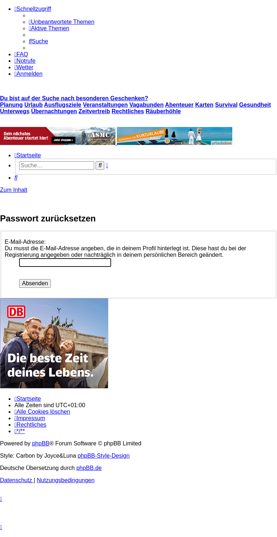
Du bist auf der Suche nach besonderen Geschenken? (74, 98)
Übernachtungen (54, 111)
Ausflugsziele (62, 105)
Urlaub (34, 105)
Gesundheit (255, 105)
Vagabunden (146, 105)
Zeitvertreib (94, 111)
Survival (226, 105)
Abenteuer (179, 105)
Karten (204, 105)
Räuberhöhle (163, 111)
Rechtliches (127, 111)
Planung (11, 105)
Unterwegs (15, 111)
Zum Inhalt (13, 190)
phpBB (40, 443)
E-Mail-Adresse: (25, 242)
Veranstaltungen (105, 105)
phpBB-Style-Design (103, 456)
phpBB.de (89, 468)
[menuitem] (61, 22)
